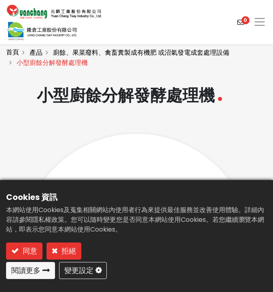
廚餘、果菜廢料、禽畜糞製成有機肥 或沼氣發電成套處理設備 (141, 52)
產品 (36, 52)
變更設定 (78, 270)
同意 (29, 251)
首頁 (12, 52)
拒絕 (67, 251)
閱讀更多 (25, 270)
